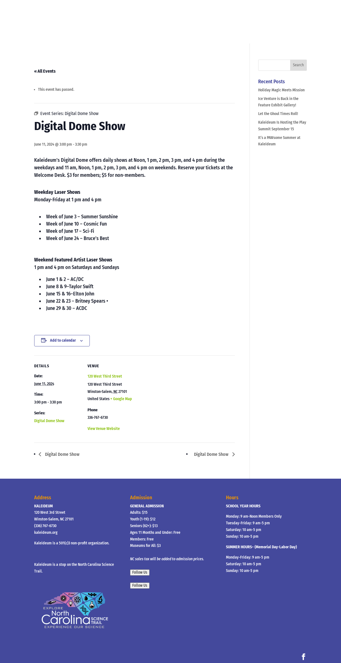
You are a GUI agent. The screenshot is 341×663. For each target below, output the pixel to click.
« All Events (45, 71)
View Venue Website (104, 428)
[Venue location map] (170, 393)
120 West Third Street (105, 376)
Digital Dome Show (49, 421)
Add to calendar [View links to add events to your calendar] (63, 340)
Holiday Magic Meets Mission (281, 90)
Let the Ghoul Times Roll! (278, 113)
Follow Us (139, 572)
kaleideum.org (46, 532)
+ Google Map (121, 399)
